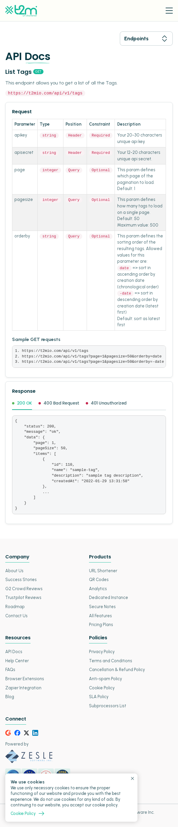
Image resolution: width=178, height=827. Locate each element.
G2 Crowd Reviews (24, 588)
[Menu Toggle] (169, 11)
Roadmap (15, 606)
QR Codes (99, 579)
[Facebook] (17, 733)
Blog (9, 696)
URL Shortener (103, 570)
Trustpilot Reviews (23, 597)
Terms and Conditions (110, 660)
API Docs (13, 651)
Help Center (17, 660)
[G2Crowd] (8, 733)
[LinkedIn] (35, 733)
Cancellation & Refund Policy (117, 669)
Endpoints (146, 38)
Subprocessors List (107, 705)
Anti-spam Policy (105, 678)
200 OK (22, 403)
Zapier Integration (23, 687)
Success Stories (21, 579)
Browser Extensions (24, 678)
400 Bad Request (58, 403)
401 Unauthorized (106, 403)
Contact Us (16, 615)
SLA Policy (98, 696)
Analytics (98, 588)
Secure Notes (102, 606)
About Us (14, 570)
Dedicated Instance (108, 597)
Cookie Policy (102, 687)
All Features (100, 615)
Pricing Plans (101, 624)
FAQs (10, 669)
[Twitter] (26, 733)
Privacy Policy (102, 651)
